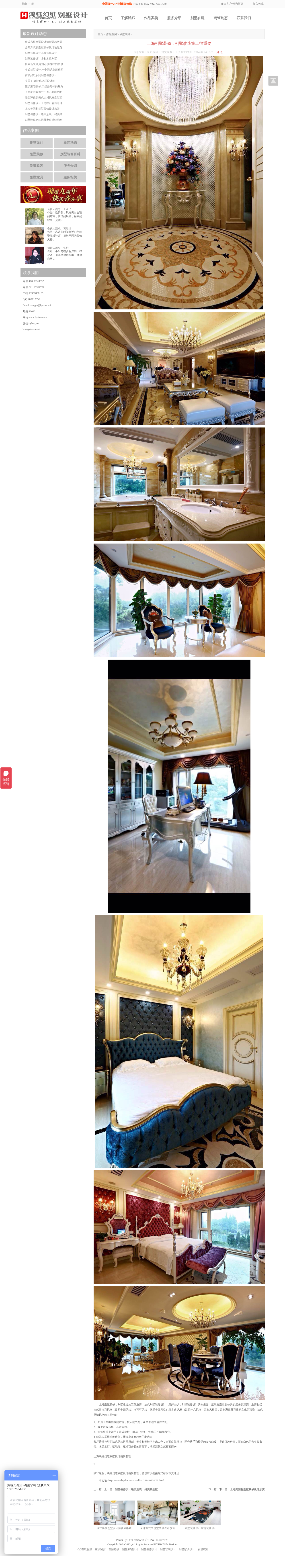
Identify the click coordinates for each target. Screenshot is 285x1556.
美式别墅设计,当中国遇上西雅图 (44, 69)
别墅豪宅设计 (130, 1549)
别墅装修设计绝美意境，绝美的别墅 (136, 1489)
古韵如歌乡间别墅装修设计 (41, 75)
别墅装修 (125, 34)
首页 (108, 18)
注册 (31, 3)
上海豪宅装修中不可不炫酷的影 (43, 92)
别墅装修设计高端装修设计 (41, 53)
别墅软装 (36, 166)
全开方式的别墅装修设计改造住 (43, 47)
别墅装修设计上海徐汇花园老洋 (43, 103)
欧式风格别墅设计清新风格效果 (43, 41)
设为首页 (237, 3)
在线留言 (100, 1549)
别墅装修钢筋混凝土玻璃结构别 (43, 119)
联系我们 (244, 18)
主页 (100, 34)
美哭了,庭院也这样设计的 (40, 80)
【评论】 (219, 52)
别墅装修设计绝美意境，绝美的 (43, 114)
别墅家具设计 (187, 1549)
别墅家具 (36, 177)
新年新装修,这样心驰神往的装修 (44, 64)
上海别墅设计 (136, 1540)
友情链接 (114, 1549)
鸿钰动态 (220, 18)
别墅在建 (197, 18)
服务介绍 (174, 18)
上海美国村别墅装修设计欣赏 (247, 1489)
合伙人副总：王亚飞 (59, 209)
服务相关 (70, 177)
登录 (24, 3)
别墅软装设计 (168, 1549)
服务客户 (226, 3)
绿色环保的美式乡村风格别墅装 (43, 97)
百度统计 (203, 1549)
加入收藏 (258, 3)
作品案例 (151, 18)
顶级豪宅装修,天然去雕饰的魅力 (44, 86)
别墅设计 (36, 142)
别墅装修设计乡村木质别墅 (41, 58)
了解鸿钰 (128, 18)
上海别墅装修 (107, 1404)
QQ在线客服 (85, 1549)
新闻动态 (70, 142)
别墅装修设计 (149, 1549)
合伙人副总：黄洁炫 (59, 228)
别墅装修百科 (70, 154)
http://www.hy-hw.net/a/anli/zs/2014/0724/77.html (136, 1480)
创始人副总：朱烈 (58, 247)
